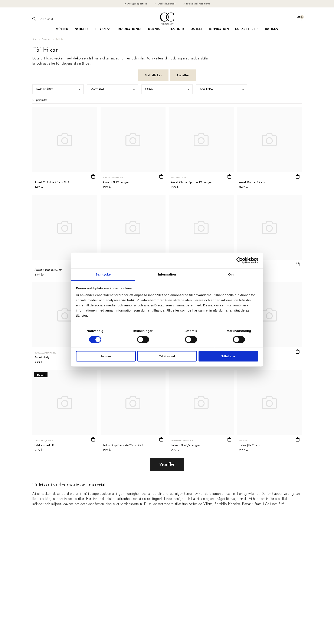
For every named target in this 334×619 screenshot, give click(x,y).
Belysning (103, 29)
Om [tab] (230, 274)
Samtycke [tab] (103, 274)
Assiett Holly (42, 357)
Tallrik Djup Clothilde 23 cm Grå (123, 445)
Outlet (197, 29)
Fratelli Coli (178, 177)
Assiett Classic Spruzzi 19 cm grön (192, 182)
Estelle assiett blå (44, 445)
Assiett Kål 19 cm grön (116, 182)
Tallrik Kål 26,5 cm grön (186, 445)
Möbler (62, 29)
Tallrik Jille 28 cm (249, 445)
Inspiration (219, 29)
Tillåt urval (167, 356)
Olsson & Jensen (44, 440)
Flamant (244, 440)
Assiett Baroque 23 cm (48, 270)
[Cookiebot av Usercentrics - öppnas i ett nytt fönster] (239, 260)
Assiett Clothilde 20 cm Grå (52, 182)
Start (34, 39)
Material (113, 89)
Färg (168, 89)
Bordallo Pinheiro (113, 177)
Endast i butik (247, 29)
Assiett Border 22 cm (252, 182)
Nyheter (82, 29)
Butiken (271, 29)
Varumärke (59, 89)
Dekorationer (130, 29)
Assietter (182, 75)
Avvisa (106, 356)
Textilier (176, 29)
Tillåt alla (228, 356)
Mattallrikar (153, 75)
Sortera (222, 89)
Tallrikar (60, 39)
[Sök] (35, 19)
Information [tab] (167, 274)
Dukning (155, 29)
